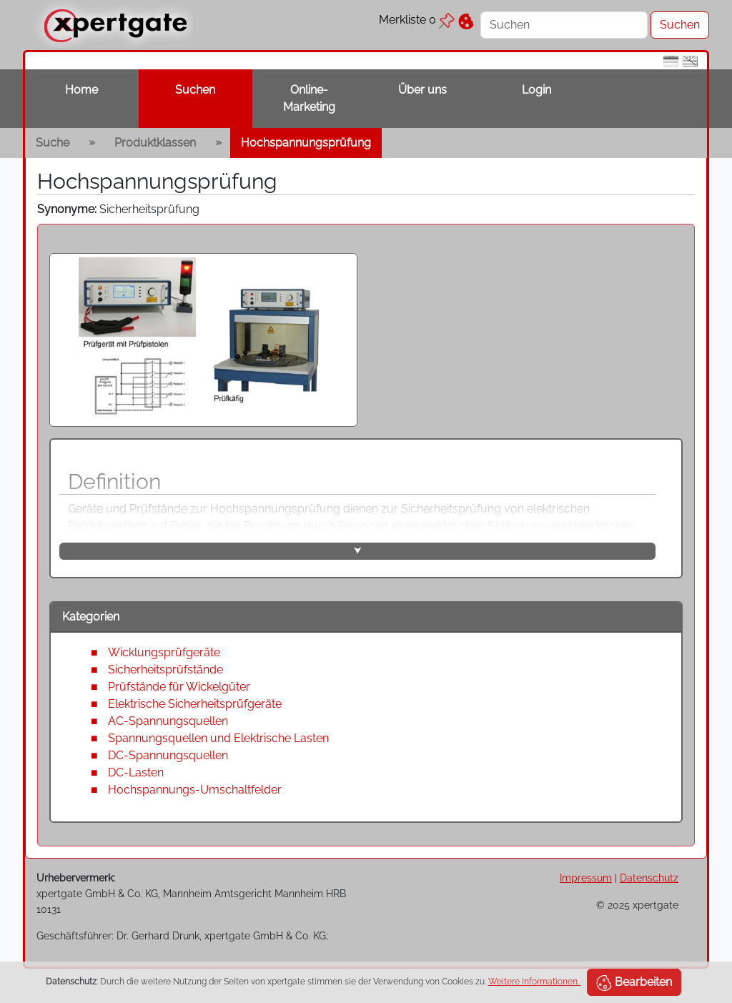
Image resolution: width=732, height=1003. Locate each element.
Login (536, 90)
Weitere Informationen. (534, 982)
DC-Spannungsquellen (168, 755)
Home (81, 90)
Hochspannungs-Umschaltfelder (195, 789)
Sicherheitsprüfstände (165, 669)
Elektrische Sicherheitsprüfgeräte (195, 704)
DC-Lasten (136, 772)
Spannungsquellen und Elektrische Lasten (218, 738)
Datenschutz (649, 877)
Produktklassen (155, 142)
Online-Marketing (309, 98)
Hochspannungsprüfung (306, 142)
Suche (52, 142)
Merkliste (417, 19)
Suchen (195, 90)
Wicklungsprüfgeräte (164, 652)
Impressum (586, 877)
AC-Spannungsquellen (168, 721)
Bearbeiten (634, 983)
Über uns (422, 90)
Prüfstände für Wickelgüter (179, 686)
